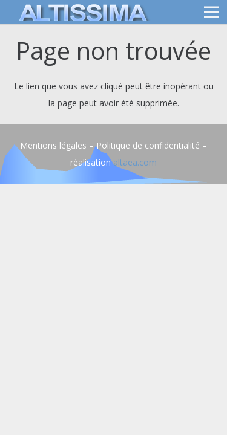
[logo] (81, 12)
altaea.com (135, 162)
